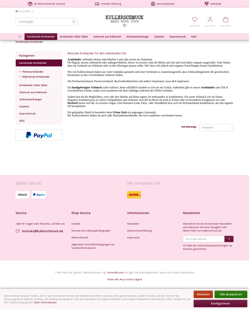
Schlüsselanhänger (30, 99)
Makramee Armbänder (36, 76)
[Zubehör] (159, 36)
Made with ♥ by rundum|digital (124, 279)
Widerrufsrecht (79, 237)
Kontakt (75, 223)
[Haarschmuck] (177, 36)
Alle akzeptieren (231, 294)
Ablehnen (203, 294)
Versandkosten (115, 272)
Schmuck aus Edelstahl (33, 92)
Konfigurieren (220, 303)
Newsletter (133, 223)
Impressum (133, 237)
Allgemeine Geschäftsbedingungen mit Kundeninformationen (92, 246)
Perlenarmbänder (32, 71)
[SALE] (193, 36)
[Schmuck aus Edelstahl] (107, 36)
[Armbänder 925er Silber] (74, 36)
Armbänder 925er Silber (33, 85)
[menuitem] (60, 22)
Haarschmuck (27, 113)
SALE (22, 120)
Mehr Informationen (45, 302)
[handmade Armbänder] (41, 36)
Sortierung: (188, 126)
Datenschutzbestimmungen (212, 245)
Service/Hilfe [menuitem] (23, 11)
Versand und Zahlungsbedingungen (90, 230)
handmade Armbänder (33, 62)
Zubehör (24, 106)
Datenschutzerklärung (139, 230)
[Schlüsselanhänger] (137, 36)
